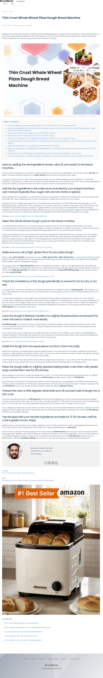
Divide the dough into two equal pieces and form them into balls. (33, 146)
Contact (41, 659)
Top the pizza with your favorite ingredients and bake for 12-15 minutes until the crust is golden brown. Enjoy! (50, 156)
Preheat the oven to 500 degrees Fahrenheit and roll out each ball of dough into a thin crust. (44, 153)
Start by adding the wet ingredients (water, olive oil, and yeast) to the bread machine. (42, 125)
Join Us (63, 659)
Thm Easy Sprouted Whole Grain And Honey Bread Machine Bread (28, 480)
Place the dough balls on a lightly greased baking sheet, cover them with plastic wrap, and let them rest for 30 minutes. (51, 149)
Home (26, 659)
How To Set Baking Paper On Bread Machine (21, 623)
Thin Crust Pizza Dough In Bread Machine (18, 473)
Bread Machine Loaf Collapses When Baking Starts (29, 311)
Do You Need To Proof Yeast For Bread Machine (23, 640)
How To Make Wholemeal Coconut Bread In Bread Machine (27, 627)
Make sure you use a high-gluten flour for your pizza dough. (31, 135)
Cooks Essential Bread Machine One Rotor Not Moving (31, 247)
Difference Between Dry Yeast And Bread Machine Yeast (32, 276)
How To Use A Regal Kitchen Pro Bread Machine (28, 216)
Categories (20, 1)
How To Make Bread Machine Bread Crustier (27, 341)
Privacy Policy (53, 659)
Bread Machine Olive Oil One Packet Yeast (20, 636)
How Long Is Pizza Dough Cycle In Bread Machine (23, 632)
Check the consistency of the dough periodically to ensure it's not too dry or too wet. (41, 138)
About (33, 659)
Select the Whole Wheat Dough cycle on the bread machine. (32, 133)
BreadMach (51, 665)
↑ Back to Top (74, 659)
